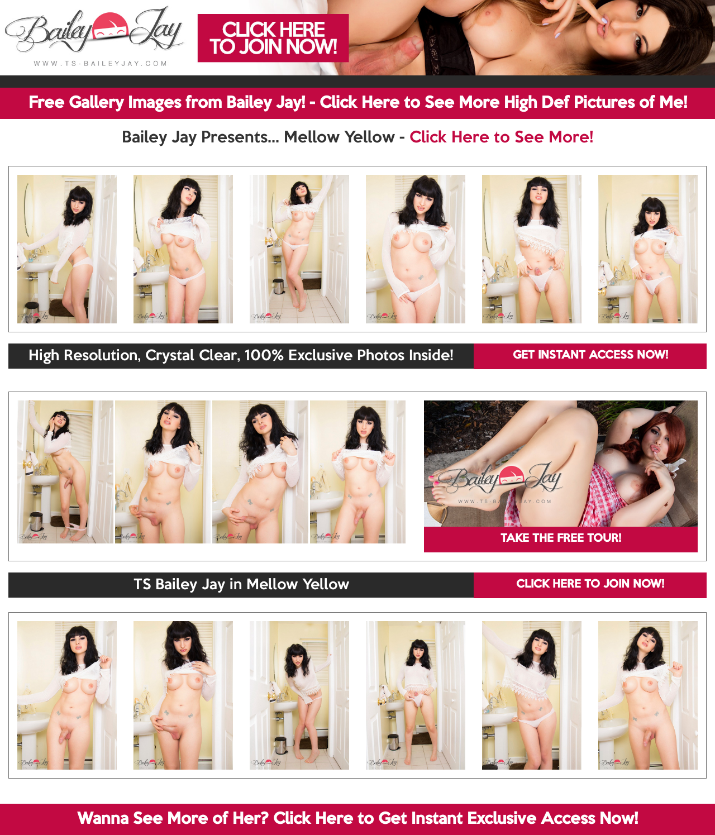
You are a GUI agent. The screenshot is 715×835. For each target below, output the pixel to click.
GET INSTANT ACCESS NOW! (590, 356)
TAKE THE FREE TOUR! (560, 539)
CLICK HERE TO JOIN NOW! (590, 585)
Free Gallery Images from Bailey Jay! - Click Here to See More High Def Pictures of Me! (357, 103)
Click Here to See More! (501, 138)
